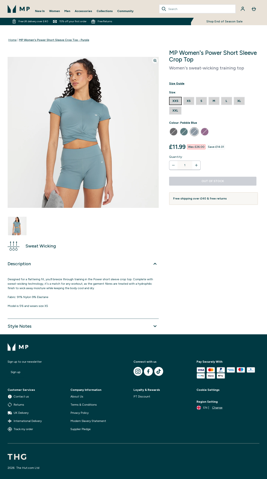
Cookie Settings (208, 390)
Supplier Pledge (80, 429)
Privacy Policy (79, 413)
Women (54, 11)
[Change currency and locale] (209, 407)
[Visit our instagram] (138, 371)
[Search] (164, 8)
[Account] (242, 8)
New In (40, 11)
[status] (184, 165)
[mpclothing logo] (19, 9)
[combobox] (197, 8)
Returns (16, 405)
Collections (105, 11)
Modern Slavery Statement (88, 421)
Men (67, 11)
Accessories (83, 11)
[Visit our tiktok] (158, 371)
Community (125, 11)
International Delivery (25, 421)
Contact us (18, 396)
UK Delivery (18, 413)
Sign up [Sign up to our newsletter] (15, 372)
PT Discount (142, 396)
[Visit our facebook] (148, 371)
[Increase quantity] (196, 165)
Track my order (20, 429)
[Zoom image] (155, 61)
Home (12, 40)
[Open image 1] (17, 226)
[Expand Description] (83, 263)
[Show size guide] (213, 83)
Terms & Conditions (83, 404)
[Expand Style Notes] (83, 326)
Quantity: (176, 157)
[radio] (175, 101)
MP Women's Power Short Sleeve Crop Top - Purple (54, 40)
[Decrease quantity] (173, 165)
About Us (76, 396)
